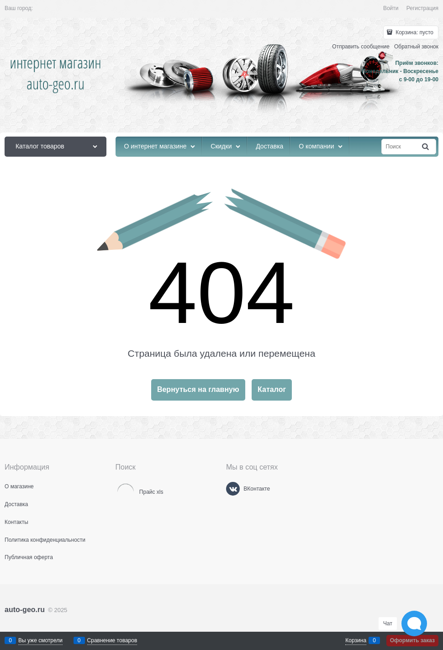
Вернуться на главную (198, 389)
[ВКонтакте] (233, 489)
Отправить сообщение (361, 46)
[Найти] (426, 147)
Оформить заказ (412, 640)
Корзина (355, 640)
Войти (391, 8)
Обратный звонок (416, 46)
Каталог (272, 389)
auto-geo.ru (25, 609)
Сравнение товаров (112, 640)
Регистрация (422, 8)
